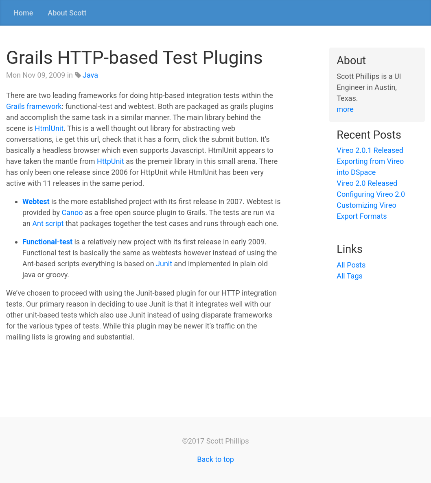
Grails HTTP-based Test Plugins (134, 57)
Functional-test (47, 241)
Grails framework (33, 106)
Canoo (72, 212)
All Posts (351, 265)
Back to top (215, 459)
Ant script (47, 223)
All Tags (350, 276)
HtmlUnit (49, 128)
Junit (164, 263)
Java (90, 75)
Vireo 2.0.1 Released (370, 150)
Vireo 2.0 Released (367, 183)
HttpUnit (110, 161)
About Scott (67, 13)
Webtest (35, 201)
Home (23, 13)
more (345, 109)
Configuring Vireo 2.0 (371, 194)
